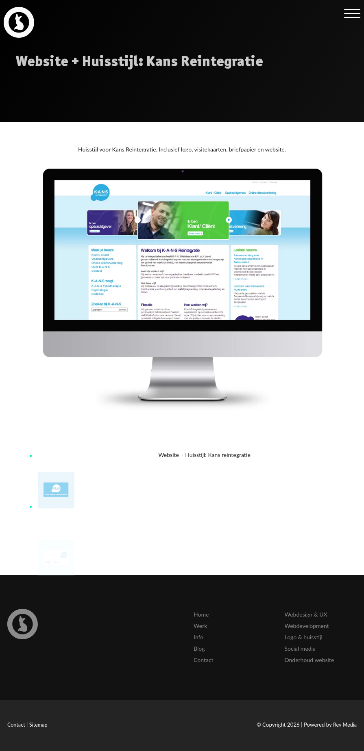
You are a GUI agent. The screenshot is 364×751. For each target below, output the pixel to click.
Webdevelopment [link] (306, 625)
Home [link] (201, 614)
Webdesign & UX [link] (305, 614)
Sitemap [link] (38, 725)
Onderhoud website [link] (309, 659)
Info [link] (198, 637)
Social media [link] (299, 648)
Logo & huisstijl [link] (303, 637)
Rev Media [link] (345, 725)
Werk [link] (200, 625)
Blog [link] (199, 648)
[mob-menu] (352, 13)
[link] (19, 22)
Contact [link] (204, 659)
